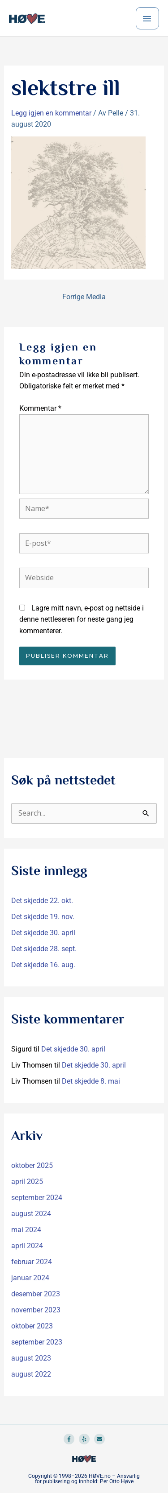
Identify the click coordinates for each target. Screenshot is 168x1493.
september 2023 (36, 1342)
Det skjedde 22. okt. (42, 900)
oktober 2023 (32, 1326)
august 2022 (31, 1374)
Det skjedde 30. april (43, 932)
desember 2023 (35, 1294)
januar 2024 (30, 1278)
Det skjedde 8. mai (91, 1081)
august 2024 (31, 1213)
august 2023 (31, 1358)
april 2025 (27, 1181)
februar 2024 (31, 1262)
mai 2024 (26, 1229)
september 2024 (36, 1197)
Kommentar (40, 408)
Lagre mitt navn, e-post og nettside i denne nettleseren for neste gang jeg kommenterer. (81, 619)
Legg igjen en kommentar (51, 113)
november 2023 (35, 1310)
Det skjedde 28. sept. (44, 948)
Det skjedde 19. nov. (42, 916)
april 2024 (27, 1245)
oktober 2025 (32, 1165)
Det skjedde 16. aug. (43, 965)
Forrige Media (84, 297)
